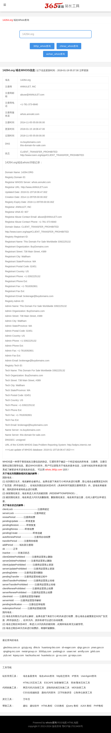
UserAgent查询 (88, 676)
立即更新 (83, 70)
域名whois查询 (46, 676)
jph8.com (95, 651)
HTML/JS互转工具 (32, 682)
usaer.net (71, 651)
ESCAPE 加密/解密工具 (56, 682)
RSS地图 (62, 722)
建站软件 (34, 705)
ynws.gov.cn (97, 647)
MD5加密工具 (79, 687)
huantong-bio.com (51, 647)
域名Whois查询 (21, 20)
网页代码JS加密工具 (33, 687)
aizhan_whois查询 (55, 54)
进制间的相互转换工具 (57, 687)
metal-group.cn (29, 651)
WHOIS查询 (36, 465)
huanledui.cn (47, 655)
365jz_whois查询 (42, 46)
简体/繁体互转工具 (80, 682)
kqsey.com (18, 655)
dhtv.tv (36, 647)
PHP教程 (98, 705)
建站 (25, 705)
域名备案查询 (30, 676)
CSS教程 (59, 705)
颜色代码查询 (48, 692)
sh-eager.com (69, 647)
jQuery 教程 (72, 705)
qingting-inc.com (11, 651)
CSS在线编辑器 (31, 692)
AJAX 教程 (86, 705)
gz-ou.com (61, 655)
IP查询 (75, 676)
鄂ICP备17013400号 (72, 726)
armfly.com (83, 651)
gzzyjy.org (27, 647)
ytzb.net (7, 655)
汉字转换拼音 (65, 692)
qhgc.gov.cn (83, 647)
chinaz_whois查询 (69, 46)
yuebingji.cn (59, 651)
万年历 (26, 699)
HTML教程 (46, 705)
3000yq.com (45, 651)
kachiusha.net (32, 655)
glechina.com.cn (11, 647)
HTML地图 (72, 722)
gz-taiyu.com (74, 655)
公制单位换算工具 (83, 692)
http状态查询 (63, 676)
